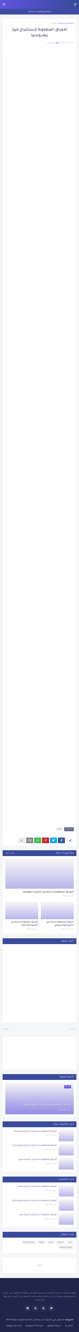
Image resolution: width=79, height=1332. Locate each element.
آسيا (70, 1242)
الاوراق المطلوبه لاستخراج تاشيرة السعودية (35, 1131)
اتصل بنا (69, 1326)
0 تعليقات (51, 43)
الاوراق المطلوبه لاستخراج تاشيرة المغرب (46, 1105)
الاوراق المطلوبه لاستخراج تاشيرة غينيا (38, 1215)
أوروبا (53, 23)
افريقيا (41, 1242)
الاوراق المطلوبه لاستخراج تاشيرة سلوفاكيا (48, 892)
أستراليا (61, 1242)
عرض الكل (10, 853)
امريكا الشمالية (66, 1247)
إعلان (39, 1265)
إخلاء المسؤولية (13, 1326)
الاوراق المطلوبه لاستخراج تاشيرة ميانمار (37, 1186)
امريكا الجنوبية (28, 1242)
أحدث (72, 1029)
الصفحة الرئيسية (66, 23)
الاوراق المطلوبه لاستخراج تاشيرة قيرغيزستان (34, 1145)
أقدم (6, 1029)
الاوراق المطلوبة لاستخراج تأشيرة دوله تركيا (24, 923)
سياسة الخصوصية (34, 1326)
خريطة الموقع (54, 1326)
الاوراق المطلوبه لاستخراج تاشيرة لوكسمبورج (60, 923)
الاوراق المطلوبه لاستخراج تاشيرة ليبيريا (37, 1159)
